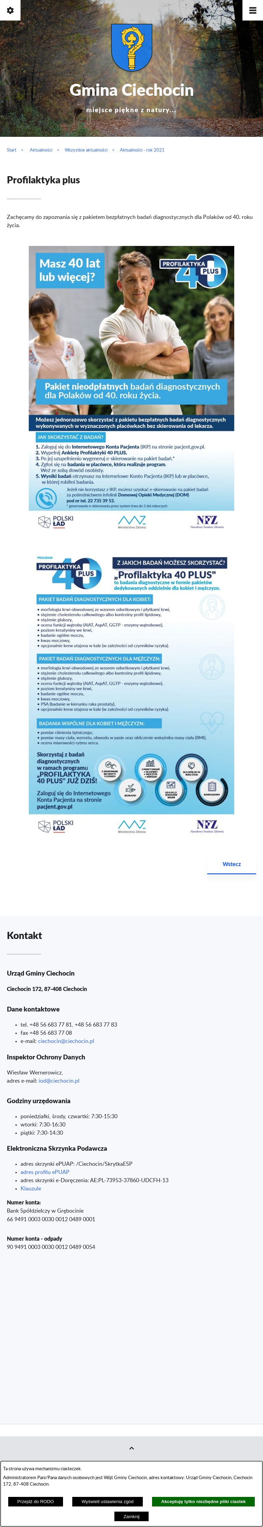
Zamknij (132, 1516)
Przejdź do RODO (35, 1501)
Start (11, 150)
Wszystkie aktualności (86, 150)
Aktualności (41, 150)
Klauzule (31, 1188)
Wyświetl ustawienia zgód (108, 1501)
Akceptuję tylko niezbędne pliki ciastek (203, 1501)
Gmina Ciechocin (132, 95)
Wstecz (232, 864)
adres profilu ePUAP (45, 1172)
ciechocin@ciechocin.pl (66, 1041)
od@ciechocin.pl (59, 1081)
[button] (252, 10)
